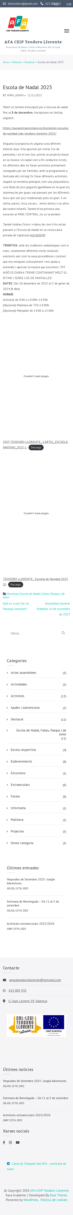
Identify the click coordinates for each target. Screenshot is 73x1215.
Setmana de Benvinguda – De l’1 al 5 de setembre (33, 903)
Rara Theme (58, 1195)
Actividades (19, 684)
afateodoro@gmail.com (20, 3)
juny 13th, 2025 (16, 929)
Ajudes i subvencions (25, 708)
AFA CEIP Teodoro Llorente (33, 42)
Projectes (17, 831)
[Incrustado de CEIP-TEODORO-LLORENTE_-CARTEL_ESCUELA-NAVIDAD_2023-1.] (36, 376)
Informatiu (18, 808)
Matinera (17, 820)
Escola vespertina (23, 750)
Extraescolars (20, 785)
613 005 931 (50, 3)
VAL (56, 4)
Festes (15, 796)
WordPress (31, 1200)
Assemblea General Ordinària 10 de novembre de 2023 (53, 608)
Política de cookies (53, 1200)
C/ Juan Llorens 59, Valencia (27, 1001)
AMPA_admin (15, 95)
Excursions (18, 773)
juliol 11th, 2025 (17, 888)
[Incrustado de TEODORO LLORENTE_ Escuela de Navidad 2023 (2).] (36, 513)
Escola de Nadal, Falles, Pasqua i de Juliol (34, 595)
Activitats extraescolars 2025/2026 (30, 923)
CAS (68, 4)
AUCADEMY (37, 235)
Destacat (13, 594)
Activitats (17, 696)
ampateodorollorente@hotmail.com (35, 980)
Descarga (36, 447)
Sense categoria (22, 843)
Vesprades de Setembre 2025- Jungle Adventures (31, 881)
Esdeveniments (21, 761)
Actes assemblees (23, 673)
